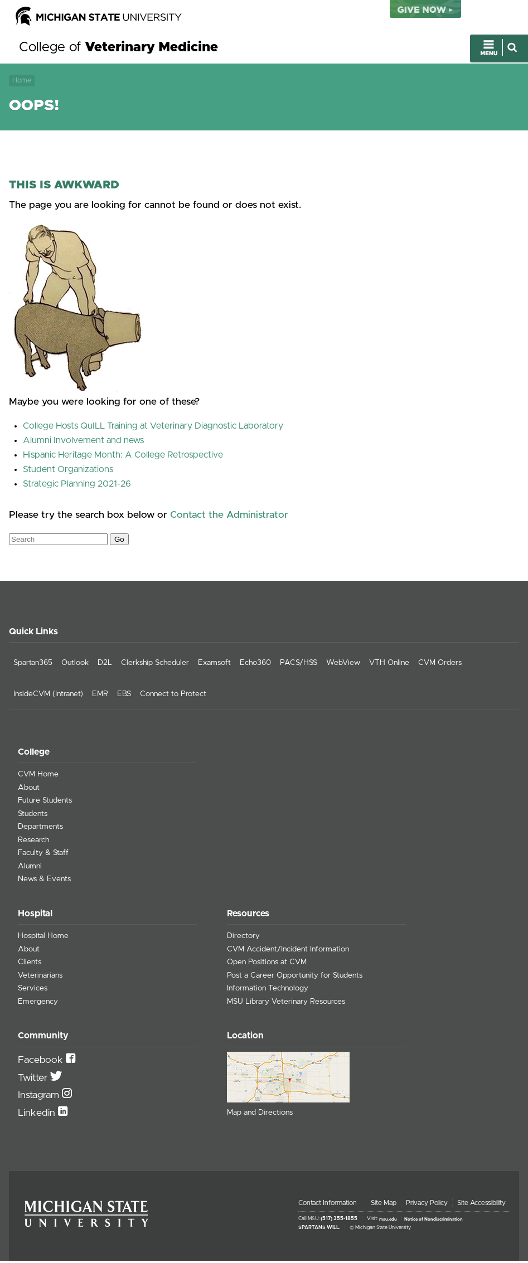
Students (32, 816)
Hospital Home (43, 939)
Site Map (383, 1205)
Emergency (38, 1004)
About (29, 790)
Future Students (45, 803)
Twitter (34, 1080)
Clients (29, 965)
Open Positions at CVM (267, 965)
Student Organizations (68, 472)
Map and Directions (260, 1115)
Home (21, 81)
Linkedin (38, 1115)
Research (33, 843)
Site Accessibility (481, 1205)
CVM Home (38, 777)
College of (118, 49)
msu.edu (388, 1222)
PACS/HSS (298, 665)
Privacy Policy (427, 1205)
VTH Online (389, 665)
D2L (105, 665)
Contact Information (327, 1205)
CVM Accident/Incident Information (288, 951)
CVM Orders (440, 665)
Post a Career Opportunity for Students (294, 978)
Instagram (40, 1098)
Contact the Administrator (229, 517)
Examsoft (214, 665)
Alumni (30, 869)
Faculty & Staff (43, 855)
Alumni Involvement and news (83, 443)
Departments (40, 829)
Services (32, 991)
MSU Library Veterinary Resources (286, 1004)
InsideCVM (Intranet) (48, 697)
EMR (100, 697)
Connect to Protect (173, 697)
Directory (243, 939)
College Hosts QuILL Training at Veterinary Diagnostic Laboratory (153, 428)
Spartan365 (32, 665)
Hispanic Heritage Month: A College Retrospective (123, 457)
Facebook (42, 1063)
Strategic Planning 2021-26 (77, 486)
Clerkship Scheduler (155, 665)
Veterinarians (40, 978)
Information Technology (267, 991)
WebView (343, 665)
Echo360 (255, 665)
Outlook (75, 665)
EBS (124, 697)
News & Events (44, 882)
